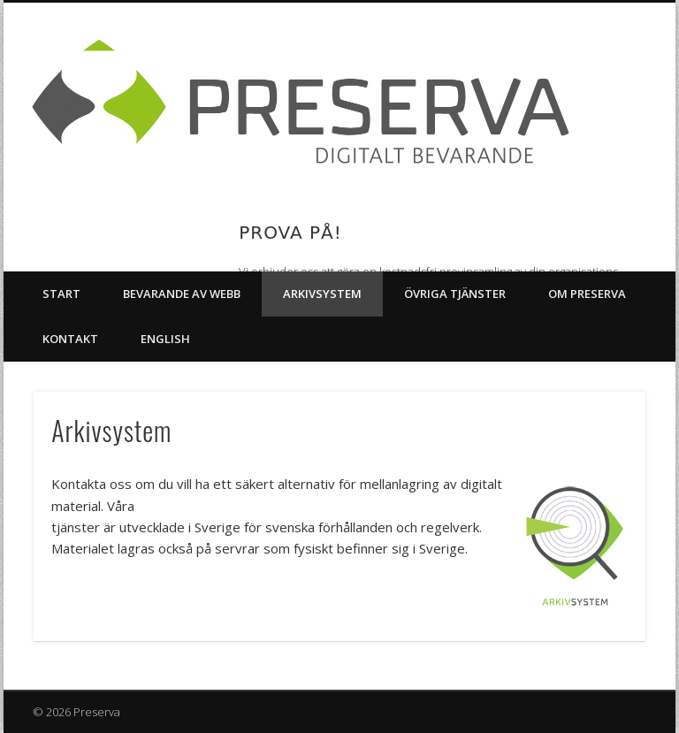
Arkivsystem (322, 294)
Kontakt (70, 339)
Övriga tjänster (455, 294)
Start (61, 294)
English (165, 339)
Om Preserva (587, 294)
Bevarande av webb (181, 294)
